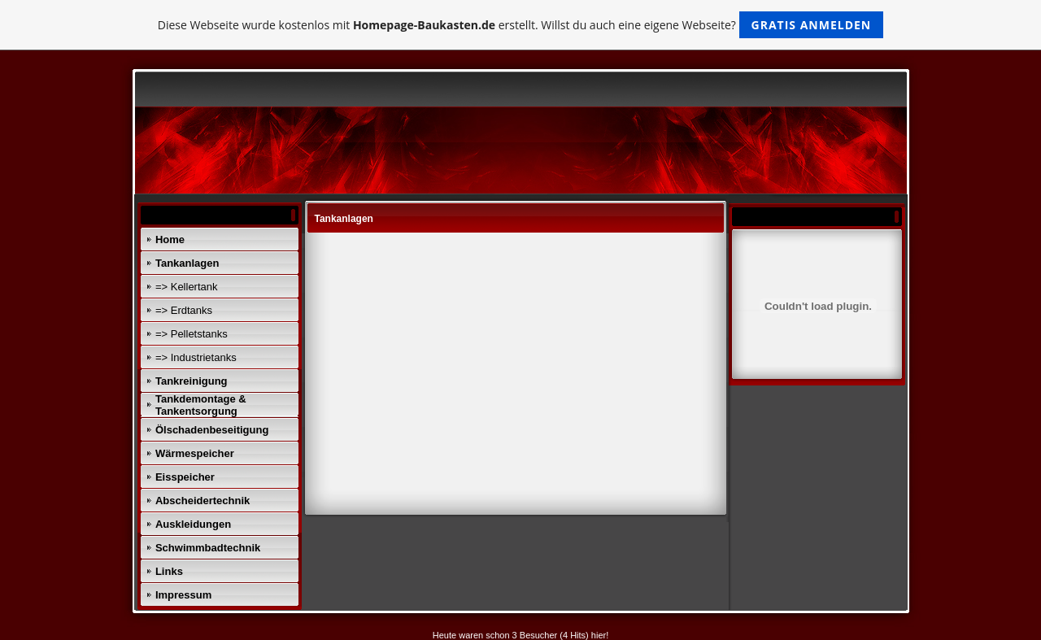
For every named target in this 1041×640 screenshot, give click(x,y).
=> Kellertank (186, 287)
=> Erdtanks (183, 310)
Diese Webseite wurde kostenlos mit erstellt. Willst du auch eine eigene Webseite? (521, 24)
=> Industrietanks (196, 357)
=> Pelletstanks (191, 334)
